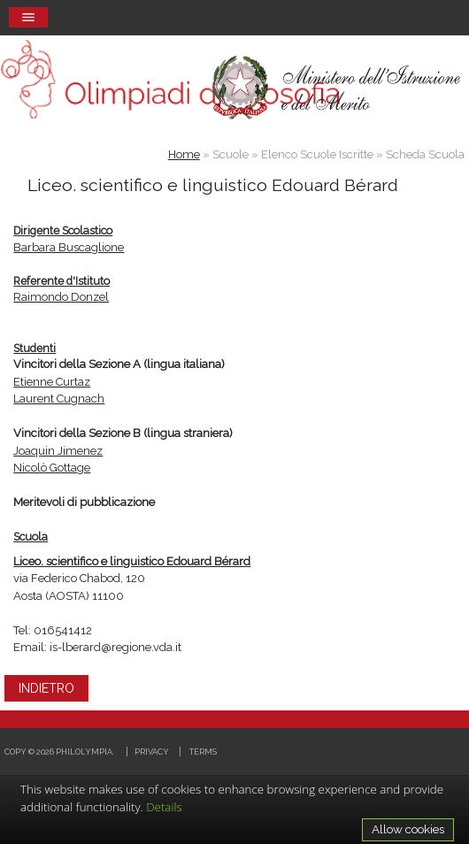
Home (184, 154)
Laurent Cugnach (58, 398)
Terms (203, 751)
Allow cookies (408, 829)
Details (164, 807)
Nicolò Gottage (51, 467)
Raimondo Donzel (61, 296)
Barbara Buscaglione (68, 247)
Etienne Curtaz (51, 381)
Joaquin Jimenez (58, 450)
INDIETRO (46, 688)
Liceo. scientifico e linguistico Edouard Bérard (131, 561)
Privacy (152, 751)
